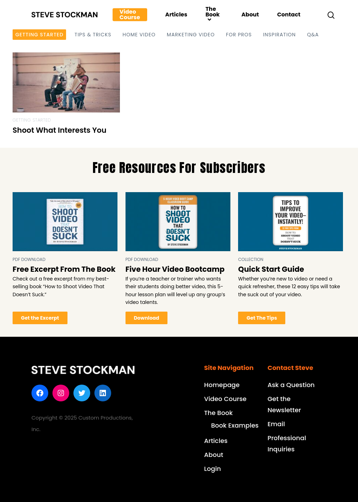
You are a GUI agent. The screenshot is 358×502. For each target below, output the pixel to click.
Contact (289, 14)
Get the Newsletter (284, 404)
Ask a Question (291, 384)
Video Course (130, 14)
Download (146, 317)
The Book (213, 14)
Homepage (222, 384)
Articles (176, 14)
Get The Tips (261, 317)
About (250, 14)
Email (276, 424)
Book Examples (235, 425)
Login (212, 468)
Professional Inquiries (286, 443)
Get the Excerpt (40, 317)
